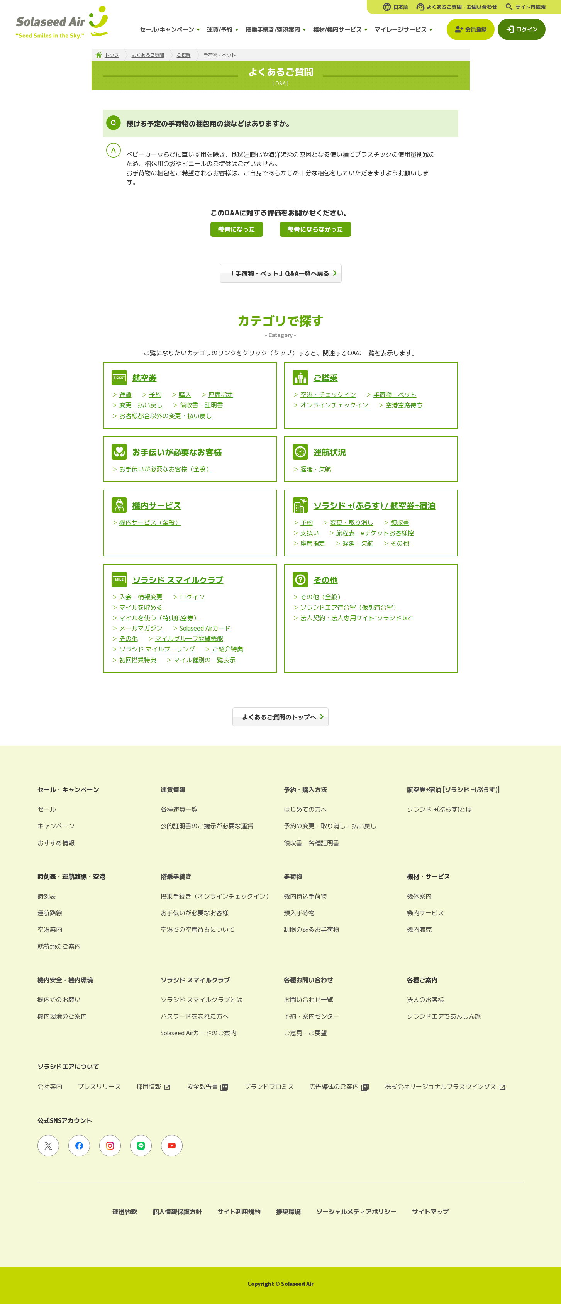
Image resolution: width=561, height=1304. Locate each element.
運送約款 (124, 1211)
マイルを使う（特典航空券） (159, 617)
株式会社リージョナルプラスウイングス (446, 1086)
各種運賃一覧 (179, 809)
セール (46, 809)
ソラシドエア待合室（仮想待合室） (349, 607)
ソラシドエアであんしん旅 (444, 1016)
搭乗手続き (176, 876)
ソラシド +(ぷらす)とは (439, 809)
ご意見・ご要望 (305, 1032)
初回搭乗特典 (137, 659)
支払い (309, 532)
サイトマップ (430, 1211)
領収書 (400, 522)
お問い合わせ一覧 (308, 999)
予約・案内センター (311, 1016)
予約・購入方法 (305, 789)
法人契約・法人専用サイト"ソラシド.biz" (356, 617)
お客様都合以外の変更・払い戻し (165, 415)
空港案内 (49, 929)
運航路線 (49, 912)
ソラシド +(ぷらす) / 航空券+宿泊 (375, 505)
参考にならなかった (315, 229)
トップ (112, 54)
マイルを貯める (141, 607)
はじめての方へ (305, 809)
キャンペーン (56, 825)
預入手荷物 (299, 912)
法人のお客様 (425, 999)
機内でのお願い (59, 999)
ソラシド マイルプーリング (157, 648)
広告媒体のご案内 (339, 1086)
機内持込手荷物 (305, 895)
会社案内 (49, 1086)
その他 (400, 543)
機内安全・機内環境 (65, 979)
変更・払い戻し (141, 404)
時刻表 (46, 895)
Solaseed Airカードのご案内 (198, 1032)
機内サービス (156, 505)
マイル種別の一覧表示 (205, 659)
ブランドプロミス (269, 1086)
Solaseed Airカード (205, 627)
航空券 (144, 377)
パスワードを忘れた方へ (195, 1016)
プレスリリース (99, 1086)
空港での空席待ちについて (198, 929)
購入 (185, 394)
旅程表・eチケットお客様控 (375, 532)
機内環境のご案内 (62, 1016)
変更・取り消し (351, 522)
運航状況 (330, 452)
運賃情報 (173, 789)
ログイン (192, 596)
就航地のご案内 (59, 946)
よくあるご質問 (148, 54)
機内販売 (419, 929)
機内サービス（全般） (150, 522)
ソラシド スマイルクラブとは (201, 999)
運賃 (125, 394)
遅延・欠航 (315, 468)
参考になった (236, 229)
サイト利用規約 (239, 1211)
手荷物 (293, 876)
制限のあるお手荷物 (311, 929)
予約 (155, 394)
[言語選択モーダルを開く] (395, 7)
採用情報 (154, 1086)
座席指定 (220, 394)
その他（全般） (322, 596)
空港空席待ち (404, 404)
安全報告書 (208, 1086)
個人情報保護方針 (177, 1211)
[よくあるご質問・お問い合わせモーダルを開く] (456, 7)
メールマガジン (141, 627)
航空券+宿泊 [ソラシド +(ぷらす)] (453, 789)
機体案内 (419, 895)
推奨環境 (288, 1211)
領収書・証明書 (201, 404)
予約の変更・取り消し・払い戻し (330, 825)
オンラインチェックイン (334, 404)
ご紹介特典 (227, 648)
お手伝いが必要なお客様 (177, 452)
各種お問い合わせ (308, 979)
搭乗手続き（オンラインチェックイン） (216, 895)
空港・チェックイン (328, 394)
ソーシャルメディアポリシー (356, 1211)
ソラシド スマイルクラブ (178, 579)
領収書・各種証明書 (311, 842)
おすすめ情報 (56, 842)
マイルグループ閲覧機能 (189, 638)
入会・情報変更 (141, 596)
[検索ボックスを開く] (525, 7)
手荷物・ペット (395, 394)
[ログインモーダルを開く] (522, 29)
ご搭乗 (184, 54)
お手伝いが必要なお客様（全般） (165, 468)
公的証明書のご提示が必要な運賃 (207, 825)
